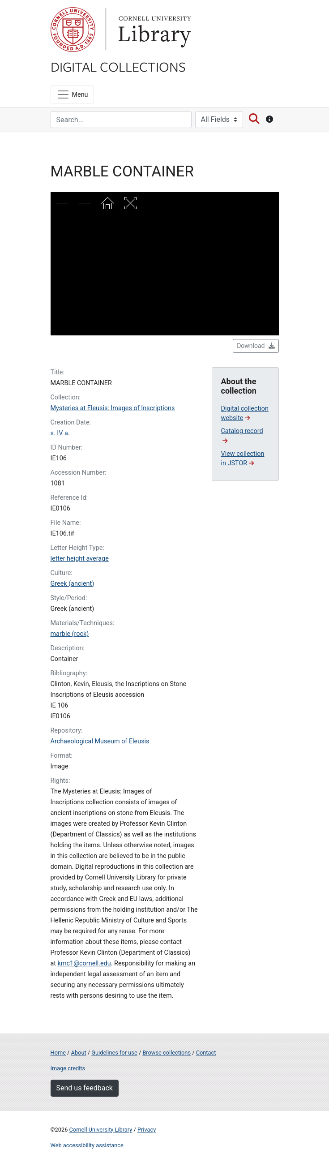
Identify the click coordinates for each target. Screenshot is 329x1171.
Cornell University (73, 29)
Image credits (68, 1068)
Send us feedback (84, 1088)
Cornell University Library (100, 1129)
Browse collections (166, 1052)
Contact (206, 1052)
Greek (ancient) (72, 584)
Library (153, 29)
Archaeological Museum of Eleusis (100, 741)
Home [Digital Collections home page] (58, 1052)
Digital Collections (118, 66)
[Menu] (72, 94)
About (78, 1052)
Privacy (146, 1129)
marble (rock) (70, 634)
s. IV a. (60, 433)
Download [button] (255, 345)
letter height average (80, 558)
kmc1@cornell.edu (84, 963)
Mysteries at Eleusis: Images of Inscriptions (113, 408)
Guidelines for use (114, 1052)
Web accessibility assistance (87, 1145)
